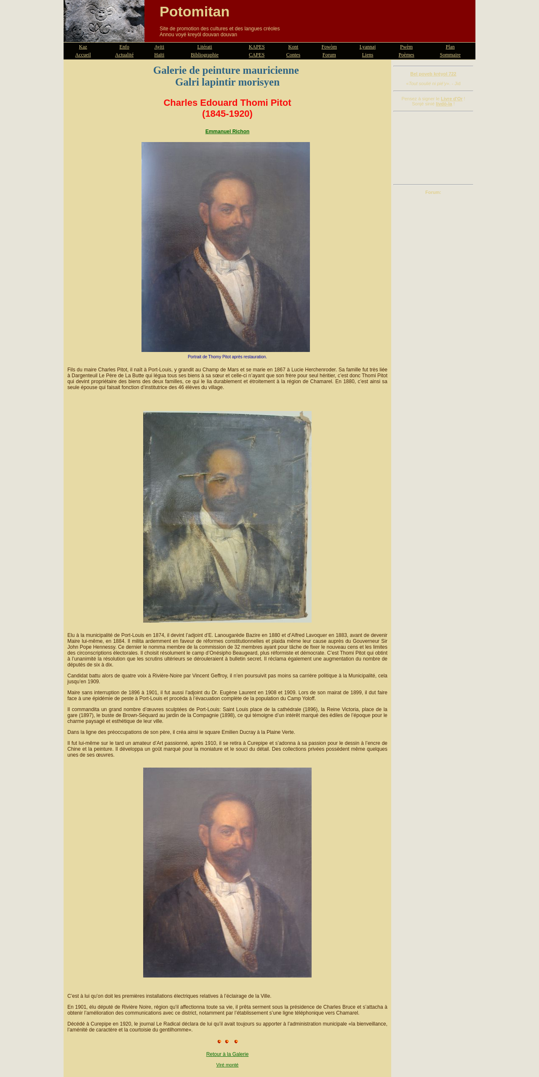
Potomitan (194, 11)
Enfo (124, 47)
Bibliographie (205, 55)
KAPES (257, 47)
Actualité (124, 55)
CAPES (256, 55)
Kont (293, 47)
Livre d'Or (452, 98)
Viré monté (227, 1064)
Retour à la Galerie (227, 1054)
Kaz (83, 47)
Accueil (83, 55)
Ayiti (159, 47)
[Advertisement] (433, 148)
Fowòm (329, 47)
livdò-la (444, 103)
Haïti (159, 55)
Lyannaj (368, 47)
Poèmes (406, 55)
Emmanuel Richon (227, 131)
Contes (293, 55)
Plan (450, 47)
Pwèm (406, 47)
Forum (329, 55)
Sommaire (450, 55)
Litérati (204, 47)
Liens (368, 55)
